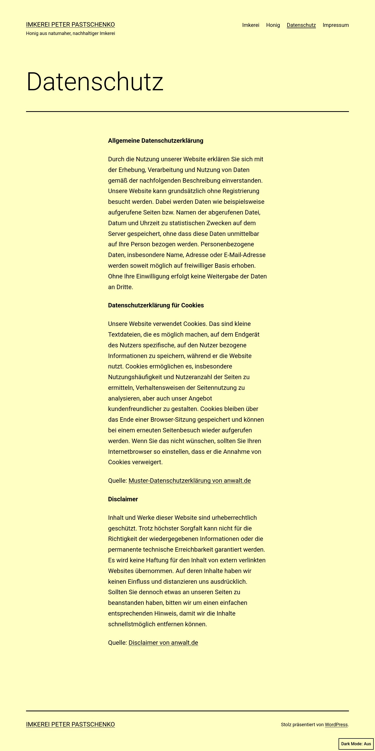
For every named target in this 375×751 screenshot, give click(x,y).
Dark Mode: (356, 744)
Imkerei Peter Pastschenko (70, 24)
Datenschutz (301, 25)
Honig (273, 25)
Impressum (336, 25)
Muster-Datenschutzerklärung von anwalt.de (190, 480)
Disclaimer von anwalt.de (163, 642)
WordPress (336, 724)
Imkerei (250, 25)
